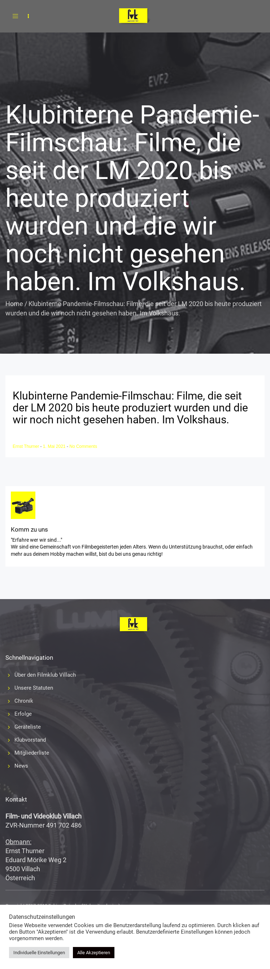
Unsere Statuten (33, 688)
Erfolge (23, 714)
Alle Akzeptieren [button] (93, 952)
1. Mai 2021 (55, 446)
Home (14, 303)
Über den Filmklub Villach (45, 675)
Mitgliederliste (31, 753)
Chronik (23, 701)
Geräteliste (27, 727)
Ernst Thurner (26, 446)
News (21, 766)
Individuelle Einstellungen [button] (39, 952)
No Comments (83, 446)
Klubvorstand (30, 740)
